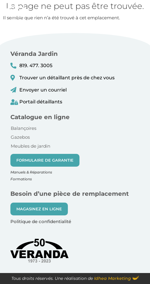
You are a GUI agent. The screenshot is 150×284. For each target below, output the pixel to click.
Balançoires (23, 128)
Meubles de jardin (30, 146)
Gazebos (20, 137)
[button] (141, 13)
